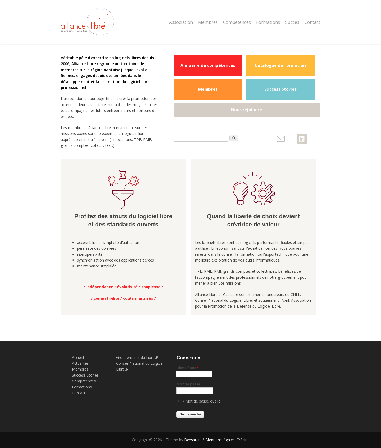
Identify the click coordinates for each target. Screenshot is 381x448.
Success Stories (280, 89)
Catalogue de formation (280, 65)
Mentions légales (220, 439)
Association (181, 22)
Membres (208, 22)
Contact (312, 22)
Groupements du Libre (137, 357)
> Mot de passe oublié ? (202, 401)
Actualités (80, 363)
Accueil (78, 357)
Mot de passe (189, 384)
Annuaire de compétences (207, 65)
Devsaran (194, 439)
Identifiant (187, 367)
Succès (292, 22)
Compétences (237, 22)
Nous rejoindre (246, 110)
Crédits (242, 439)
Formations (268, 22)
